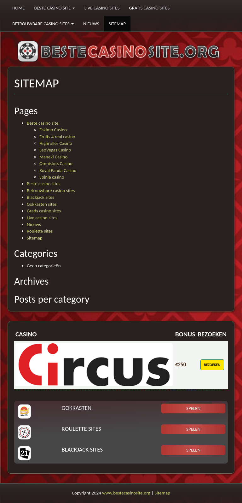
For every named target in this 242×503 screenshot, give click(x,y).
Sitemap (117, 24)
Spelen (193, 408)
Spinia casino (51, 177)
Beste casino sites (43, 183)
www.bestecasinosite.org (126, 493)
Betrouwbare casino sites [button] (43, 24)
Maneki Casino (53, 157)
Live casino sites (102, 8)
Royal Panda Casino (57, 170)
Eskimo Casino (53, 130)
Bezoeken (212, 365)
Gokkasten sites (42, 204)
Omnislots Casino (55, 163)
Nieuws (91, 24)
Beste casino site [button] (54, 8)
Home (18, 8)
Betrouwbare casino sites (51, 190)
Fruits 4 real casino (57, 136)
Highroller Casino (55, 143)
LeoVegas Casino (55, 150)
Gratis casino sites (149, 8)
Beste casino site (43, 123)
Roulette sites (40, 231)
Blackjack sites (40, 197)
